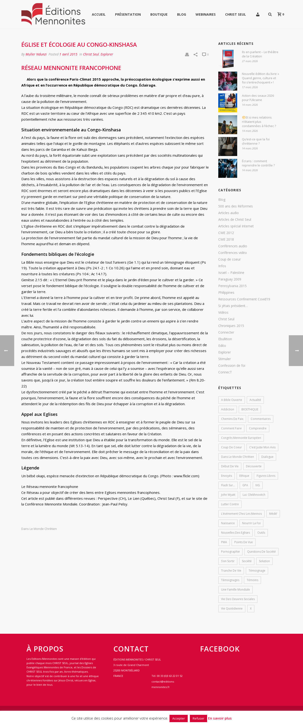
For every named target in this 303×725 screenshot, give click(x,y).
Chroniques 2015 (231, 326)
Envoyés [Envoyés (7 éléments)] (226, 476)
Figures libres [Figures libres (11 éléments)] (266, 476)
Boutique (159, 14)
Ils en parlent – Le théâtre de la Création (260, 54)
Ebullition (225, 339)
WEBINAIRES (206, 14)
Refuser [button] (198, 718)
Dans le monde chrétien (39, 528)
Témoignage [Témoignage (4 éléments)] (257, 571)
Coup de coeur (229, 259)
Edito (222, 346)
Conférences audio (232, 246)
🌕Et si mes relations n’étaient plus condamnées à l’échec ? (259, 121)
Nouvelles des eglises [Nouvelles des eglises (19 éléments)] (235, 533)
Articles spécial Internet (236, 226)
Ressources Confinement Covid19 (244, 299)
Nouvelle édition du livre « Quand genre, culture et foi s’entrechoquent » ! (260, 78)
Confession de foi (231, 365)
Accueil (99, 14)
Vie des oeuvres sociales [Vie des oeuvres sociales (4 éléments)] (238, 599)
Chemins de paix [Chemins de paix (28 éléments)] (232, 419)
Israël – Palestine (231, 273)
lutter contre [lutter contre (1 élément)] (230, 504)
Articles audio (228, 213)
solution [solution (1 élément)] (264, 561)
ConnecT (225, 372)
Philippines (226, 292)
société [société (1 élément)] (247, 561)
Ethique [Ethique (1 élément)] (244, 476)
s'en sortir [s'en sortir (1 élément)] (228, 561)
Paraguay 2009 (229, 279)
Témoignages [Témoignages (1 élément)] (230, 580)
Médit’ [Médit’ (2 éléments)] (273, 514)
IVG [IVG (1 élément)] (257, 485)
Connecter (226, 332)
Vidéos (223, 312)
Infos (222, 266)
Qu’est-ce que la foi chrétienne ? (256, 141)
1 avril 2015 (68, 54)
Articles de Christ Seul (234, 219)
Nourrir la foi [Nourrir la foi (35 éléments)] (251, 523)
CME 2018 (226, 239)
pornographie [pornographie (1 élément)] (230, 552)
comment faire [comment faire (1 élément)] (231, 428)
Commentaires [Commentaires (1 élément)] (261, 419)
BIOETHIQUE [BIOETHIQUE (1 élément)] (249, 409)
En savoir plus (220, 718)
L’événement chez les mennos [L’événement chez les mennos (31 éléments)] (241, 514)
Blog (181, 14)
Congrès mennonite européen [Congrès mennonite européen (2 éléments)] (241, 438)
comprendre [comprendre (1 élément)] (258, 428)
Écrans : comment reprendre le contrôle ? (258, 163)
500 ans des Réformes (235, 206)
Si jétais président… (233, 306)
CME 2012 (226, 233)
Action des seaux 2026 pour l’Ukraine (258, 97)
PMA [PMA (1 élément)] (224, 542)
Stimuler (224, 359)
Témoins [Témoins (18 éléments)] (252, 580)
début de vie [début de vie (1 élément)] (230, 466)
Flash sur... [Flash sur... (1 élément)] (228, 485)
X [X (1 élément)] (251, 608)
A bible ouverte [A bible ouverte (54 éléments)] (231, 400)
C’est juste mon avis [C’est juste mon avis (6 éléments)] (262, 447)
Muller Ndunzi (36, 54)
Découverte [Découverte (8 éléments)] (254, 466)
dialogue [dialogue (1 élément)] (267, 457)
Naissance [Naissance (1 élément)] (228, 523)
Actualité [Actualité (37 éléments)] (255, 400)
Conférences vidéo (232, 253)
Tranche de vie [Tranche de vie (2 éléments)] (231, 571)
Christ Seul (235, 14)
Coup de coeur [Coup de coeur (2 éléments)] (231, 447)
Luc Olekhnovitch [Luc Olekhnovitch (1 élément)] (254, 495)
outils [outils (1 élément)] (261, 533)
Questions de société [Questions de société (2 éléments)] (261, 552)
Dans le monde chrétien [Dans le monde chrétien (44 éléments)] (237, 457)
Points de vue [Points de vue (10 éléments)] (243, 542)
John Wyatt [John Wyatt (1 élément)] (228, 495)
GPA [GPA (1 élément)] (245, 485)
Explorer (107, 54)
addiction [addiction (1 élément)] (227, 409)
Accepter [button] (178, 718)
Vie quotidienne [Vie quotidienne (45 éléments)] (232, 608)
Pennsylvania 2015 (232, 286)
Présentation (128, 14)
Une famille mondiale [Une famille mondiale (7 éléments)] (235, 589)
